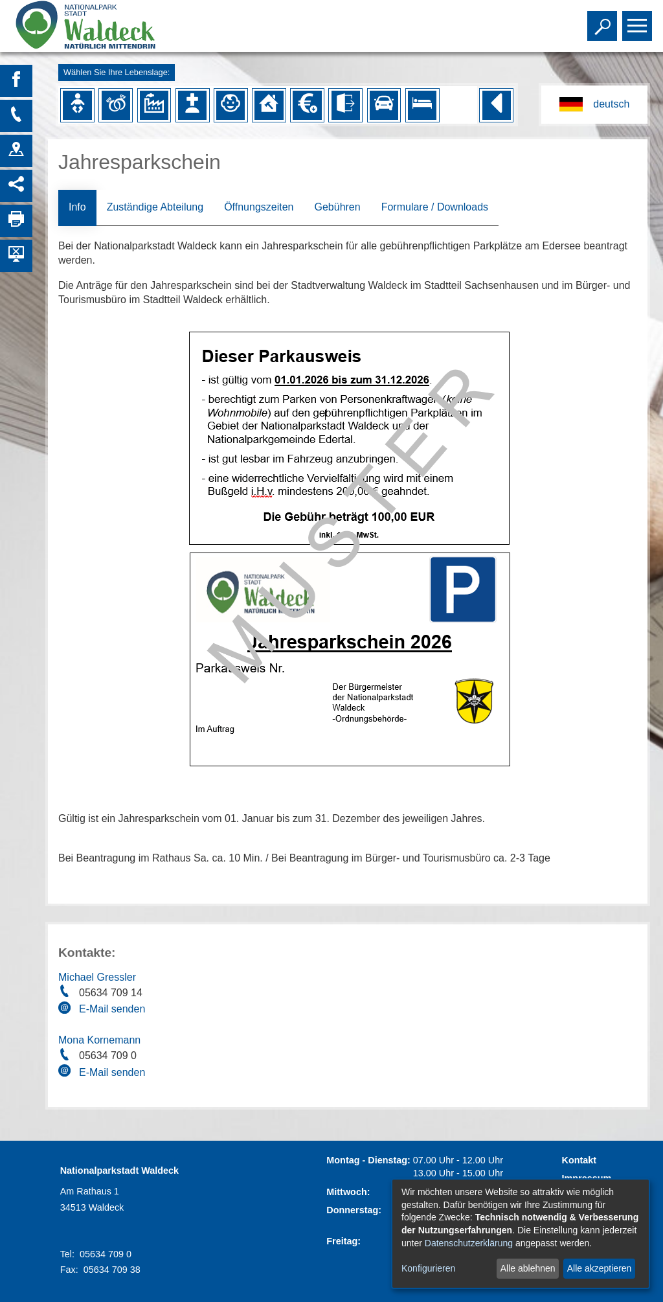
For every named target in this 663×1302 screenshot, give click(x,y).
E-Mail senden (112, 1008)
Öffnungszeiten (258, 206)
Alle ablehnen (528, 1268)
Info (77, 206)
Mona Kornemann (99, 1039)
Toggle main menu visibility (638, 20)
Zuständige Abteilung (155, 206)
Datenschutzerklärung (469, 1243)
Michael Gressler (97, 977)
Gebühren (337, 206)
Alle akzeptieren (599, 1268)
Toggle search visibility (603, 20)
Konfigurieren (428, 1268)
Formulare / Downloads (434, 206)
